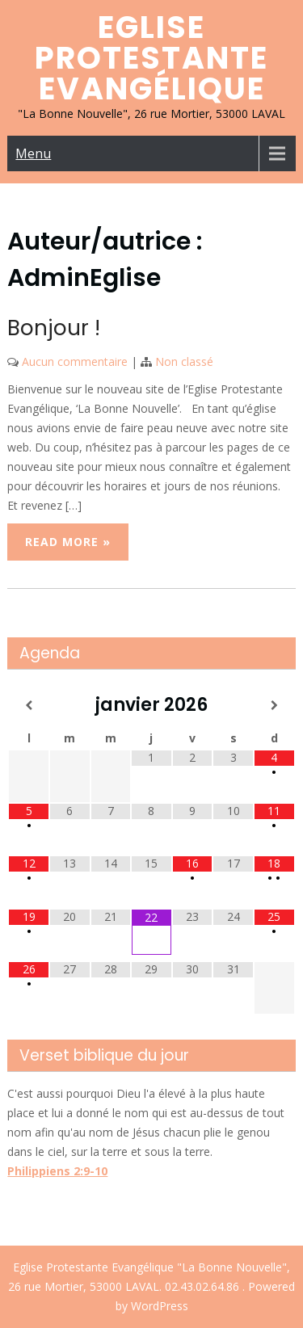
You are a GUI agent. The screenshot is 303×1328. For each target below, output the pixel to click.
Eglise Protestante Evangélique (151, 58)
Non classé (184, 361)
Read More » (68, 541)
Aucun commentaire (75, 361)
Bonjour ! (53, 328)
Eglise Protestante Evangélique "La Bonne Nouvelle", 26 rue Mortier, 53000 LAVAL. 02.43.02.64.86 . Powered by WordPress (151, 1286)
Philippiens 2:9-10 (57, 1171)
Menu (33, 153)
